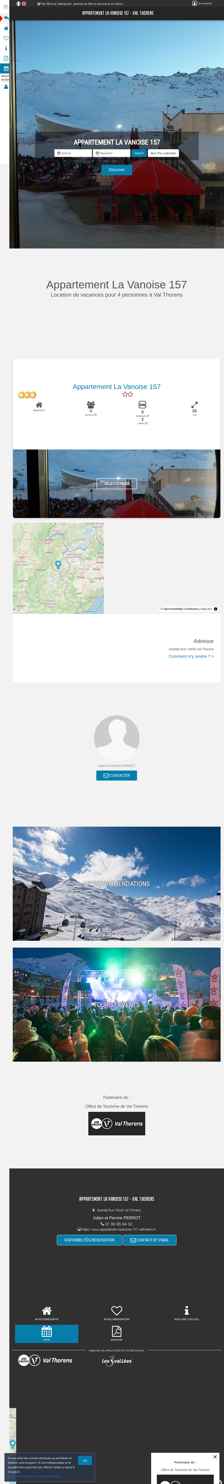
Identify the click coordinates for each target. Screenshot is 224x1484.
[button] (164, 153)
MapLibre (206, 609)
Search (140, 153)
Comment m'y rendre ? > (191, 656)
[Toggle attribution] (215, 609)
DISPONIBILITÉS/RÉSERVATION (91, 1240)
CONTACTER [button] (118, 775)
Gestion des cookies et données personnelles (34, 1476)
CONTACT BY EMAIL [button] (151, 1240)
